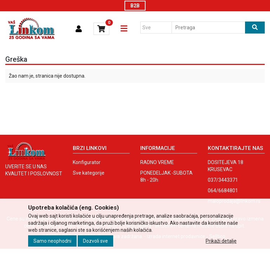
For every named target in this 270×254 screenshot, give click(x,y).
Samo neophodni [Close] (52, 241)
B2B (135, 5)
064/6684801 (223, 190)
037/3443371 (223, 180)
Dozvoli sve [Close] (95, 241)
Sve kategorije (88, 173)
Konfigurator (87, 162)
